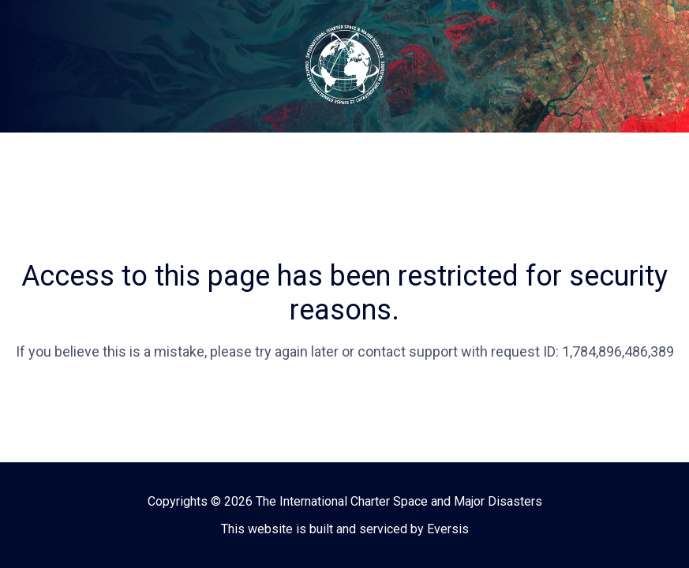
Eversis (448, 528)
